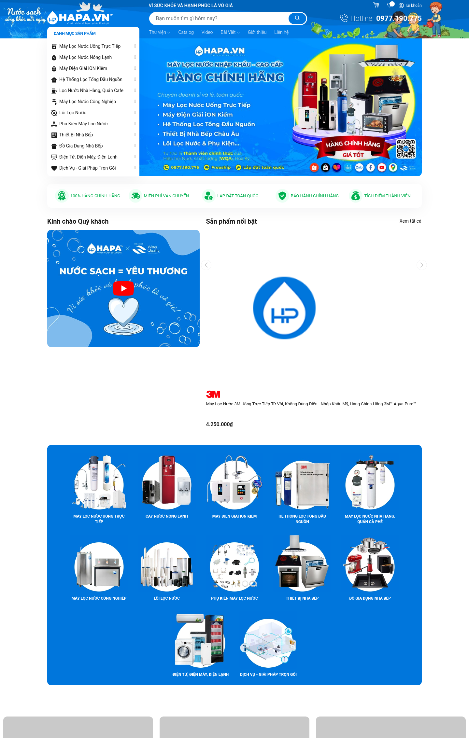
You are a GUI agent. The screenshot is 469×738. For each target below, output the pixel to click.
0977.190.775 (399, 18)
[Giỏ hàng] (377, 5)
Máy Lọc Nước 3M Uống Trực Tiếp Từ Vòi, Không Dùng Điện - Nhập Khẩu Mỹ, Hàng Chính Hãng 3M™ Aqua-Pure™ (311, 403)
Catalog (185, 32)
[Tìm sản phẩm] (228, 18)
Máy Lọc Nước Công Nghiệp (87, 101)
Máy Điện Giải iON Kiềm (83, 68)
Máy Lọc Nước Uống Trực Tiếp (90, 46)
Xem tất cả (411, 221)
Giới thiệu (257, 32)
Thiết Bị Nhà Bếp (76, 134)
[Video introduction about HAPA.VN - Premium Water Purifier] (123, 288)
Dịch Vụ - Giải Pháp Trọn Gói (87, 168)
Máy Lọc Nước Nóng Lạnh (85, 57)
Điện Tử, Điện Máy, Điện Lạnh (88, 157)
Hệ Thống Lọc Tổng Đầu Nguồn (90, 79)
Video (207, 32)
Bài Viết (230, 32)
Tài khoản (413, 5)
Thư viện (160, 32)
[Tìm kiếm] (297, 18)
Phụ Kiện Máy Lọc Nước (83, 123)
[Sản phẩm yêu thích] (390, 5)
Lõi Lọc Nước (72, 112)
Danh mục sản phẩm (74, 33)
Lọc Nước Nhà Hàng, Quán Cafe (91, 90)
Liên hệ (281, 32)
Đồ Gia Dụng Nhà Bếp (81, 145)
